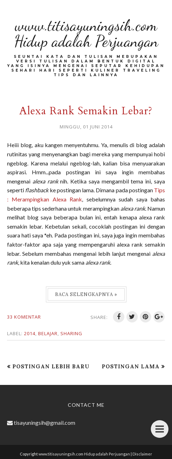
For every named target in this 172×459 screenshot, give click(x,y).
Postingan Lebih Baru (50, 366)
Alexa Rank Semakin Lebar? (86, 111)
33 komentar (24, 317)
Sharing (71, 333)
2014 (29, 333)
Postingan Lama (131, 366)
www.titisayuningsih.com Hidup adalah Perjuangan (86, 33)
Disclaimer (142, 454)
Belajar (48, 333)
